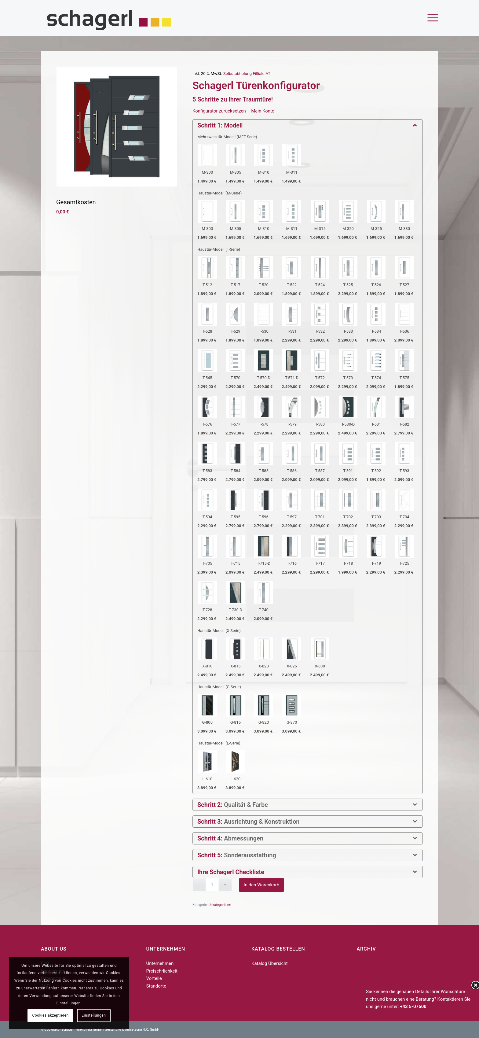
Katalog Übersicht (269, 963)
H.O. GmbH (151, 1030)
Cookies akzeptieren (50, 1015)
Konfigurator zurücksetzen (219, 111)
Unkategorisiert (219, 905)
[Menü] (430, 18)
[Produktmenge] (212, 884)
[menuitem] (430, 18)
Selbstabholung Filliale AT (246, 73)
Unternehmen (160, 963)
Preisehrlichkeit (161, 971)
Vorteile (154, 978)
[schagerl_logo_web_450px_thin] (109, 18)
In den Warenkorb (262, 885)
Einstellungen (94, 1015)
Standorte (156, 986)
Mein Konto (262, 111)
